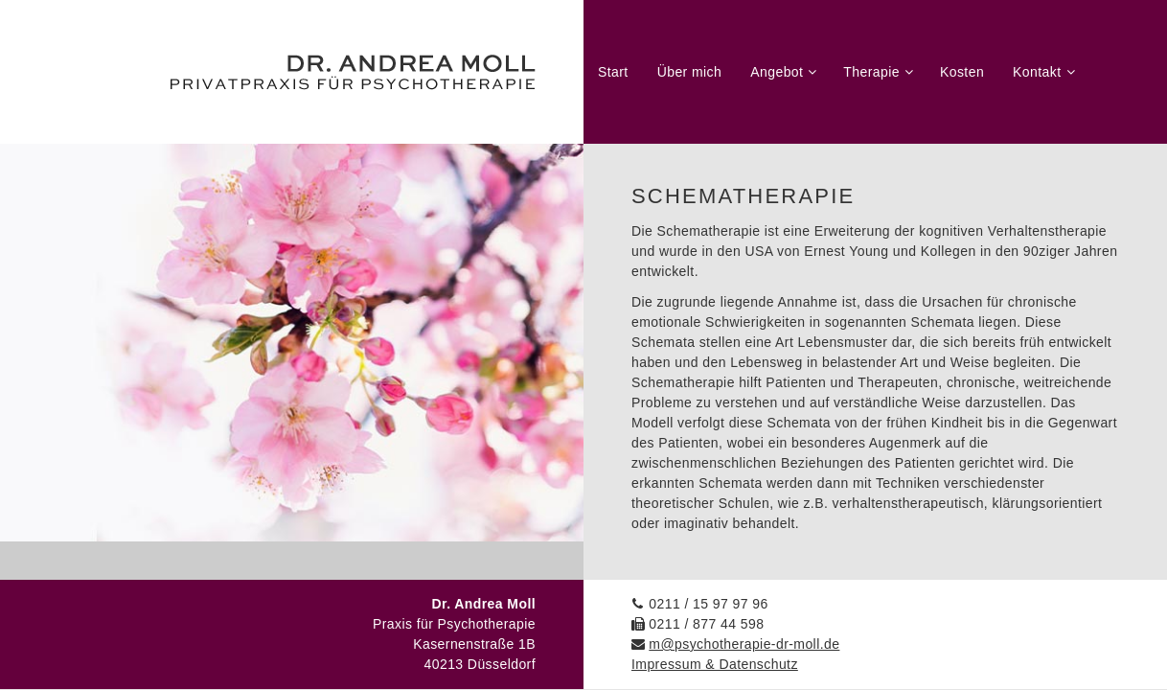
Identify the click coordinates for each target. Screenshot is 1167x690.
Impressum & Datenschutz (714, 664)
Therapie (871, 72)
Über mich (689, 72)
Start (613, 72)
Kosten (962, 72)
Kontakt (1037, 72)
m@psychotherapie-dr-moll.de (744, 644)
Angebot (776, 72)
